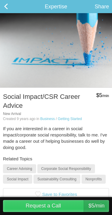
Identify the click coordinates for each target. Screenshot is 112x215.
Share (102, 7)
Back (12, 6)
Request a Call (67, 206)
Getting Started (70, 119)
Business (47, 119)
